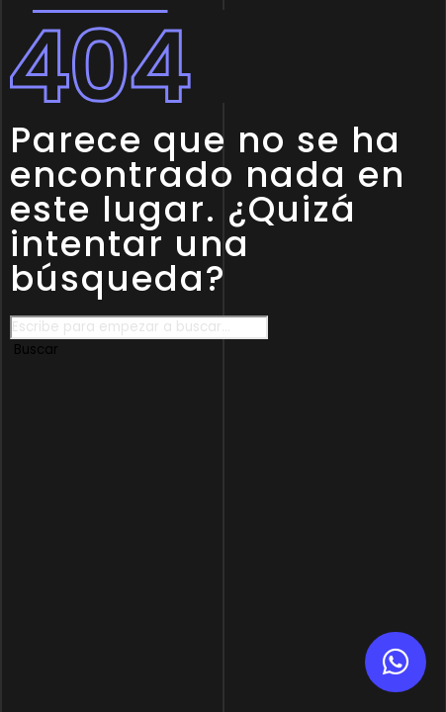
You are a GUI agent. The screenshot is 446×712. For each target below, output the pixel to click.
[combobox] (139, 327)
